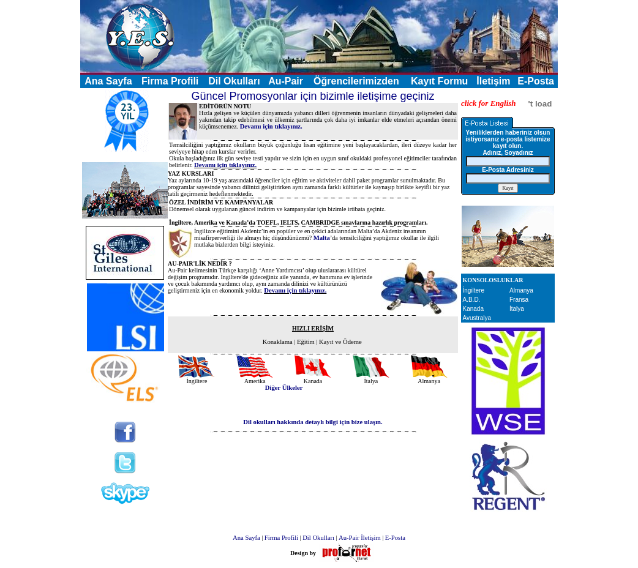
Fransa (518, 299)
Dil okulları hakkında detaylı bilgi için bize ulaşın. (312, 422)
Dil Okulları (234, 81)
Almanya (521, 290)
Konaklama (278, 341)
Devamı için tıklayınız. (271, 126)
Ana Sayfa (246, 537)
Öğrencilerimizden (356, 81)
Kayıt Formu (439, 81)
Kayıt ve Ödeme (340, 341)
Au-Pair (285, 81)
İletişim (493, 81)
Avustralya (477, 318)
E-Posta (535, 81)
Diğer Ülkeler (284, 387)
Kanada (473, 308)
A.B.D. (472, 299)
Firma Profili (169, 81)
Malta (321, 237)
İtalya (516, 308)
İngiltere (474, 290)
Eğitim (306, 341)
